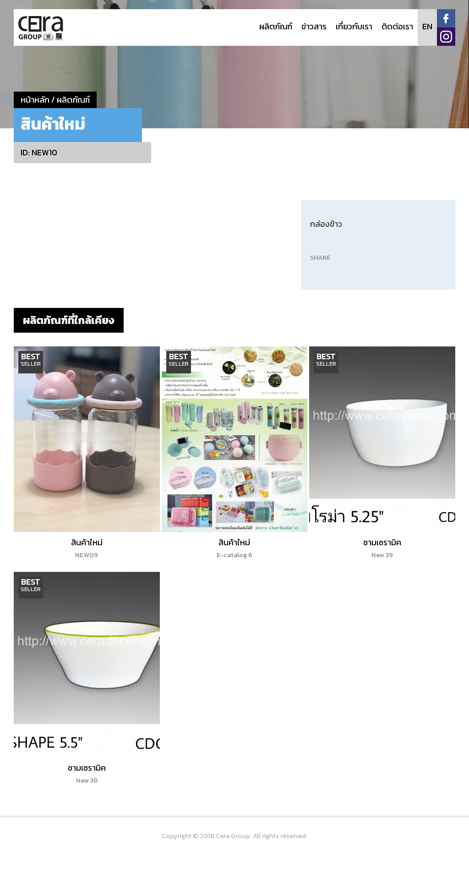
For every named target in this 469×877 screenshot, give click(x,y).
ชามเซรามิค (382, 548)
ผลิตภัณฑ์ (275, 26)
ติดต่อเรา (397, 26)
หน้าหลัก (35, 99)
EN (427, 26)
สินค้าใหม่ (87, 548)
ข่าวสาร (314, 26)
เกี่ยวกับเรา (354, 26)
